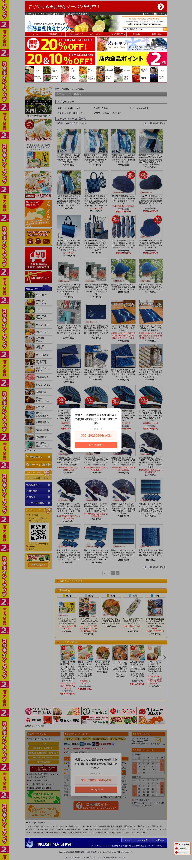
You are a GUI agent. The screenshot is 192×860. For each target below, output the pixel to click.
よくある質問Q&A (116, 34)
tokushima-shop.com (141, 24)
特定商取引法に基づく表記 (133, 846)
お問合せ (160, 840)
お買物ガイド (182, 849)
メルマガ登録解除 (113, 846)
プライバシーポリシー (156, 846)
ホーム (35, 34)
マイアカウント (97, 846)
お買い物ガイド (75, 34)
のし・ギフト (96, 34)
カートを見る (160, 14)
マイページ (148, 14)
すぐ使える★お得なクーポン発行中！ (96, 6)
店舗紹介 (136, 34)
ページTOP (181, 853)
